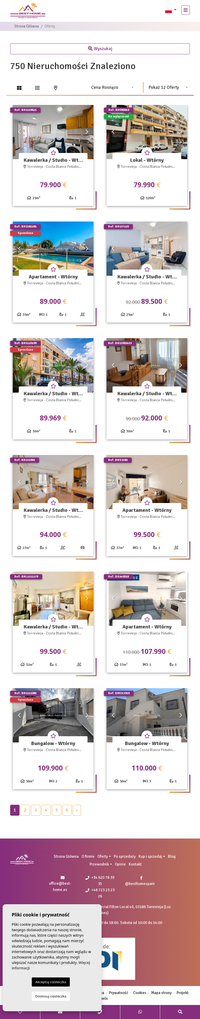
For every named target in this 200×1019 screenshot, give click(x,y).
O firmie (88, 856)
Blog (172, 856)
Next (86, 132)
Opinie (120, 864)
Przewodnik (99, 864)
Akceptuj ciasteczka (50, 982)
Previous (19, 132)
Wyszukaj (100, 48)
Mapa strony (161, 992)
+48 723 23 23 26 (100, 893)
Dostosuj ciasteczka (50, 996)
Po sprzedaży (125, 856)
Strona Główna (26, 26)
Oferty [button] (102, 856)
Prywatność (118, 992)
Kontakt (135, 864)
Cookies (139, 992)
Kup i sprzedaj (150, 856)
